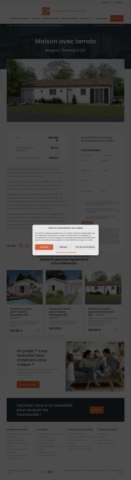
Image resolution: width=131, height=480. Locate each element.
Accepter (44, 247)
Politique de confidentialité (66, 252)
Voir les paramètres (85, 247)
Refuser (63, 247)
